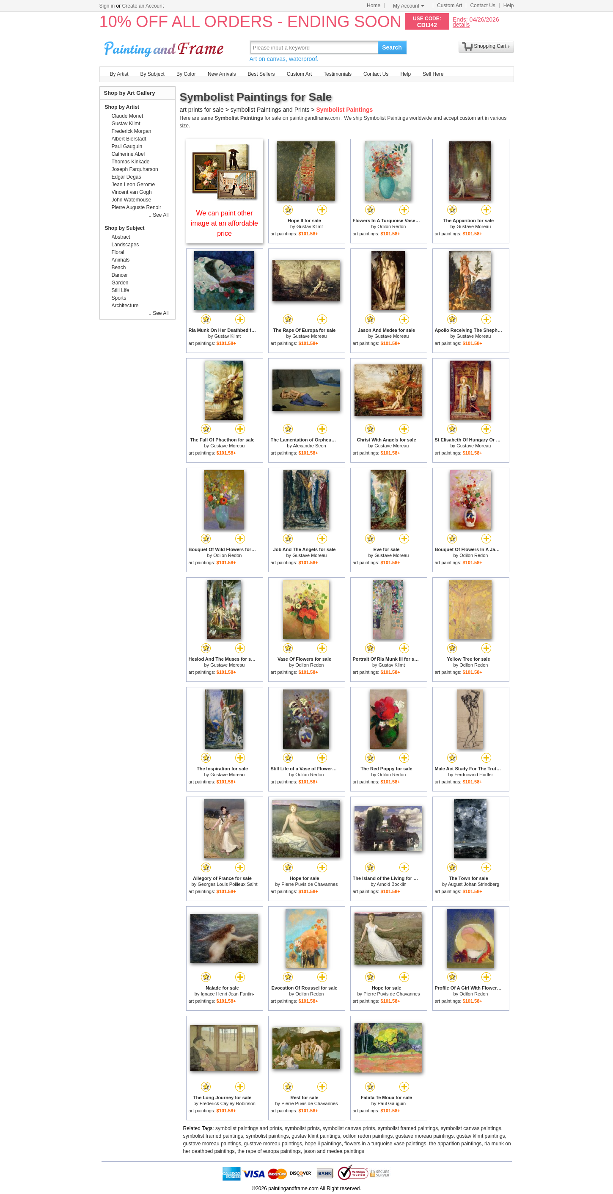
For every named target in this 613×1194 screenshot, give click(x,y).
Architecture (125, 306)
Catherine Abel (128, 154)
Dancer (120, 275)
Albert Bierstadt (129, 139)
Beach (119, 267)
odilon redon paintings (368, 1136)
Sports (119, 298)
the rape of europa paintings (268, 1151)
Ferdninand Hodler (473, 774)
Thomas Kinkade (131, 162)
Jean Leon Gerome (133, 185)
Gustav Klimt (310, 226)
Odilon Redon (391, 226)
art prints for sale (202, 109)
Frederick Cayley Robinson (228, 1103)
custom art (472, 118)
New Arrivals (222, 74)
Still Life (120, 290)
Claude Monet (127, 116)
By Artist (119, 74)
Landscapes (125, 245)
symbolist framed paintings (408, 1128)
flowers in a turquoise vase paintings (385, 1144)
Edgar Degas (126, 177)
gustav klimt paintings (315, 1136)
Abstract (121, 237)
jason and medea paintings (333, 1151)
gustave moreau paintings (425, 1136)
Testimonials (338, 74)
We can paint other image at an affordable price (224, 223)
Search (392, 47)
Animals (121, 260)
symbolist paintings (267, 1136)
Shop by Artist (122, 107)
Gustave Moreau (473, 226)
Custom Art (449, 5)
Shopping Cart (490, 46)
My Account (408, 6)
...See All (158, 215)
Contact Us (482, 5)
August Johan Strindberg (473, 884)
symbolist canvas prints (348, 1128)
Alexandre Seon (309, 445)
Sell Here (433, 74)
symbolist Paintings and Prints (270, 109)
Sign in (107, 6)
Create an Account (143, 6)
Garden (120, 283)
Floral (118, 252)
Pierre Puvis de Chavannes (309, 884)
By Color (186, 74)
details (461, 24)
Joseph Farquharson (135, 169)
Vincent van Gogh (132, 192)
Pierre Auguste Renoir (136, 207)
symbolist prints (302, 1128)
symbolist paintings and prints (248, 1128)
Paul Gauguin (392, 1103)
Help (508, 5)
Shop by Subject (125, 228)
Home (373, 5)
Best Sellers (261, 74)
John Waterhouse (131, 200)
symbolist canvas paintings (471, 1128)
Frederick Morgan (131, 131)
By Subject (152, 74)
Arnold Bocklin (391, 884)
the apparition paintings (455, 1144)
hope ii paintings (323, 1144)
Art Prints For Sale (165, 47)
